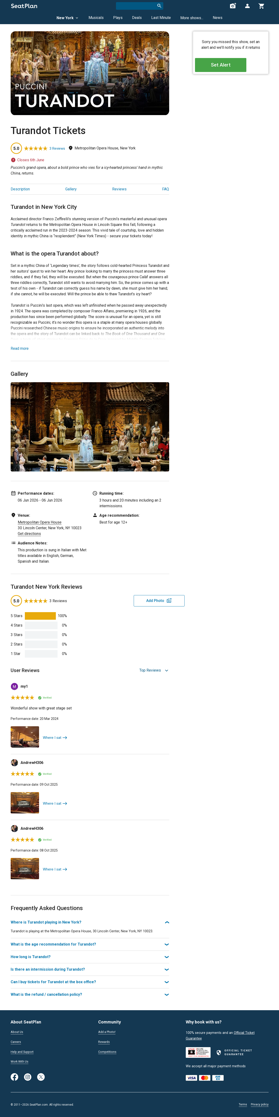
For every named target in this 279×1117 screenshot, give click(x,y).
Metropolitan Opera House (40, 522)
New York (68, 18)
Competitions (108, 1052)
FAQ (165, 189)
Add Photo (132, 600)
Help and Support (24, 1052)
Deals (137, 17)
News (217, 17)
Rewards (104, 1042)
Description (20, 189)
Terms (243, 1104)
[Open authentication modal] (247, 6)
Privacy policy (260, 1104)
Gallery (71, 189)
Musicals (96, 17)
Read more (20, 348)
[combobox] (139, 6)
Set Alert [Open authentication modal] (230, 66)
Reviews (119, 189)
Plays (118, 17)
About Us (18, 1032)
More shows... (191, 18)
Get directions (29, 533)
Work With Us (21, 1062)
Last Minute (161, 17)
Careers (16, 1042)
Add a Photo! (108, 1032)
